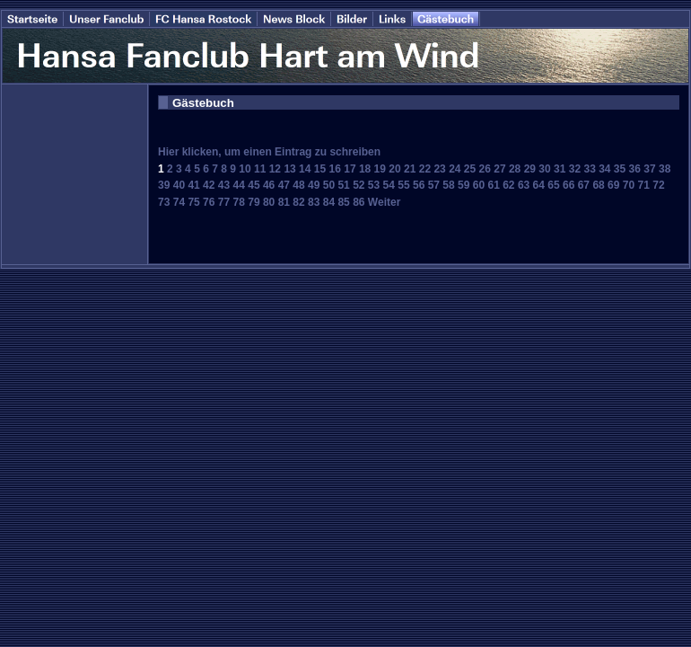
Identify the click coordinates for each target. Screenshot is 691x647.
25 (470, 169)
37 (649, 169)
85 (343, 202)
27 (499, 169)
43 (224, 185)
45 (253, 185)
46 (269, 185)
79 (253, 202)
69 (613, 185)
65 (553, 185)
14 (305, 169)
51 (343, 185)
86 (358, 202)
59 (463, 185)
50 (329, 185)
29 (530, 169)
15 (320, 169)
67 (584, 185)
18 (365, 169)
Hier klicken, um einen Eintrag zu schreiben (269, 152)
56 (418, 185)
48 (298, 185)
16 (335, 169)
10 (244, 169)
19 (380, 169)
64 (539, 185)
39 (164, 185)
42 (208, 185)
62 (508, 185)
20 (394, 169)
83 (313, 202)
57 (434, 185)
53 (374, 185)
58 (448, 185)
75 (193, 202)
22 (425, 169)
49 (313, 185)
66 (568, 185)
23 (439, 169)
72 (658, 185)
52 (358, 185)
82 (298, 202)
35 (619, 169)
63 (523, 185)
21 (409, 169)
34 (604, 169)
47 (284, 185)
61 (493, 185)
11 (260, 169)
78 (239, 202)
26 (485, 169)
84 (329, 202)
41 (193, 185)
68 (598, 185)
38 (664, 169)
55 (403, 185)
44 (239, 185)
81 (284, 202)
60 (479, 185)
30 (544, 169)
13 (289, 169)
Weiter (384, 202)
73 (164, 202)
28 (514, 169)
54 (389, 185)
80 (269, 202)
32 (575, 169)
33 (589, 169)
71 (644, 185)
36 (635, 169)
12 (275, 169)
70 (628, 185)
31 (559, 169)
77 (224, 202)
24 (454, 169)
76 (208, 202)
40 (179, 185)
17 (349, 169)
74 (179, 202)
